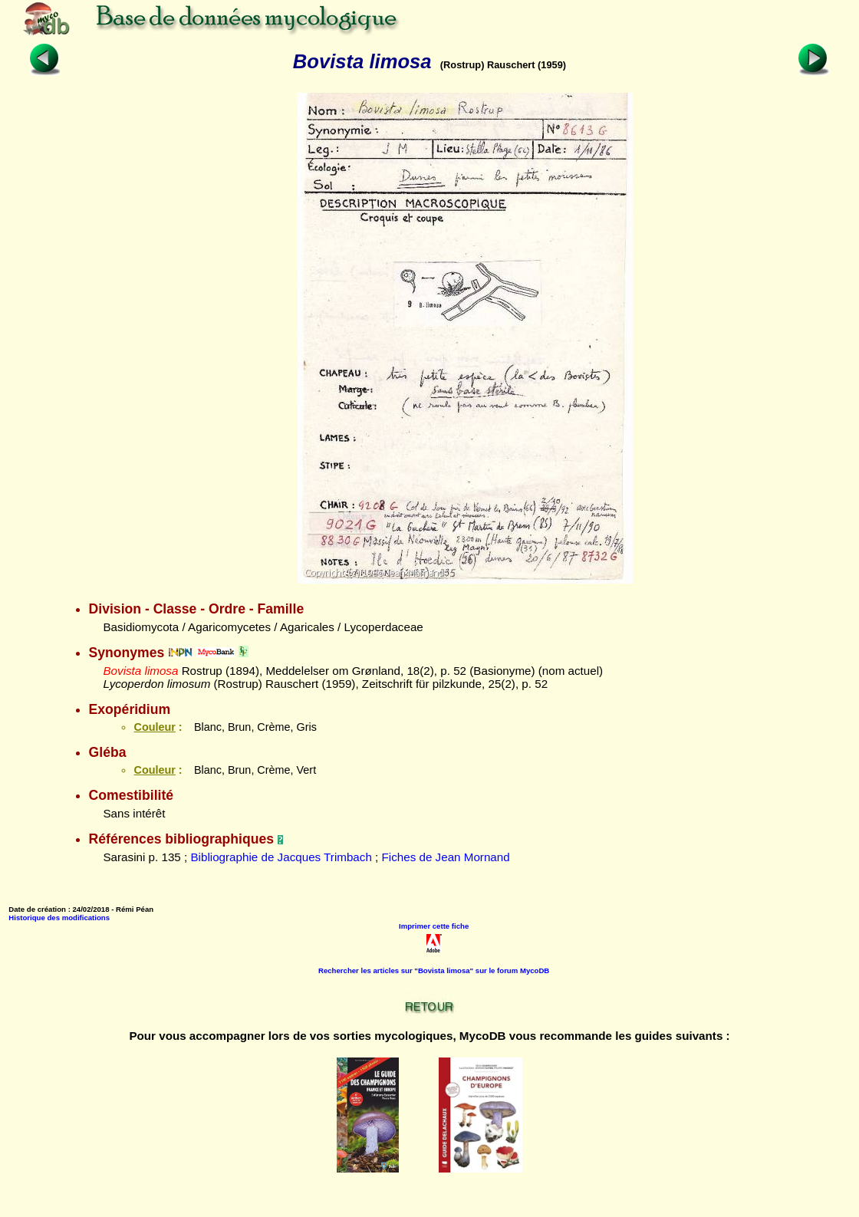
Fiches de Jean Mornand (446, 856)
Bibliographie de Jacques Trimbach (280, 856)
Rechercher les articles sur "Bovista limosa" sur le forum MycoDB (433, 970)
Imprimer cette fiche (434, 926)
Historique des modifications (59, 917)
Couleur (154, 727)
